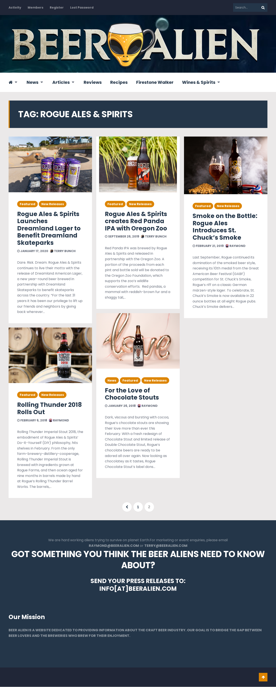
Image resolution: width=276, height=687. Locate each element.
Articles (61, 82)
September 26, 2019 (122, 236)
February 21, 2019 (208, 246)
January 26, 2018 (120, 406)
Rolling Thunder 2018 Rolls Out (49, 408)
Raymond (59, 420)
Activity (15, 7)
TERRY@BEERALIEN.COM (165, 545)
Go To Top (263, 677)
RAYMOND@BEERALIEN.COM (114, 545)
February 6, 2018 (32, 420)
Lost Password (82, 7)
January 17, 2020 (32, 251)
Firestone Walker (154, 82)
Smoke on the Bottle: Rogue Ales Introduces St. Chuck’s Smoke (225, 227)
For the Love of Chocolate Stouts (132, 394)
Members (35, 7)
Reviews (93, 82)
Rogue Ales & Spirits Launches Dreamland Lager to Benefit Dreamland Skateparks (49, 228)
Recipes (119, 82)
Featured (27, 204)
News (32, 82)
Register (57, 7)
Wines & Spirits (198, 82)
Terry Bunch (62, 251)
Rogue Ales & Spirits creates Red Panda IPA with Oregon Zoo (136, 221)
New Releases (52, 204)
